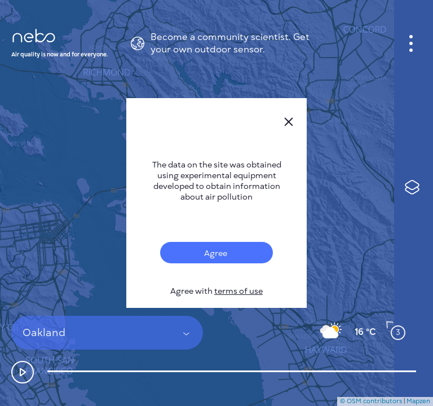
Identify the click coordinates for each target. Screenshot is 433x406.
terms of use (238, 291)
